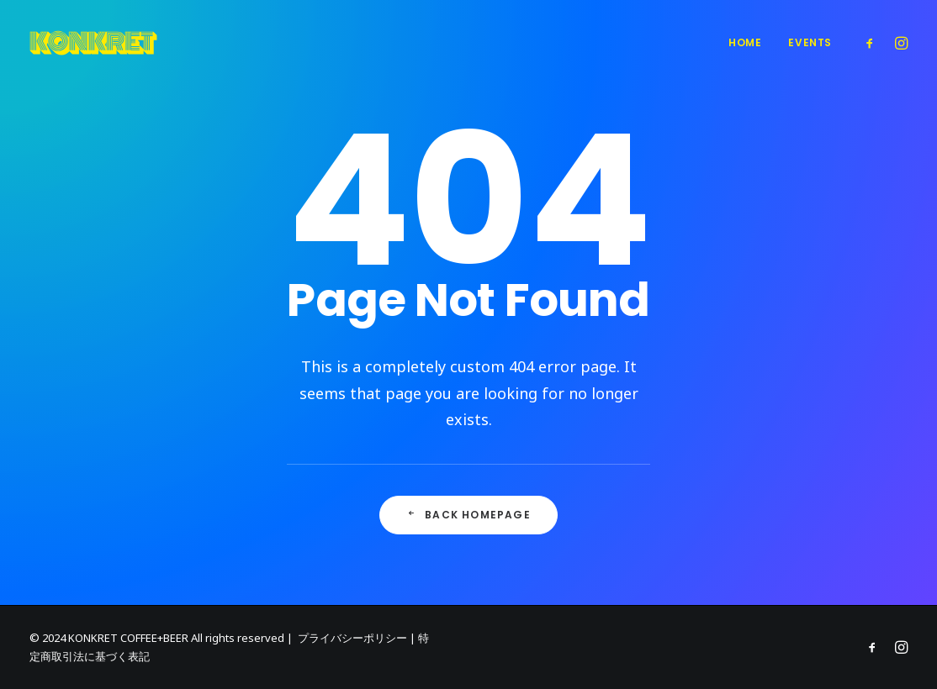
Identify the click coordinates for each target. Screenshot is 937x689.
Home (744, 42)
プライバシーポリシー (352, 637)
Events (810, 42)
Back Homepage (468, 515)
